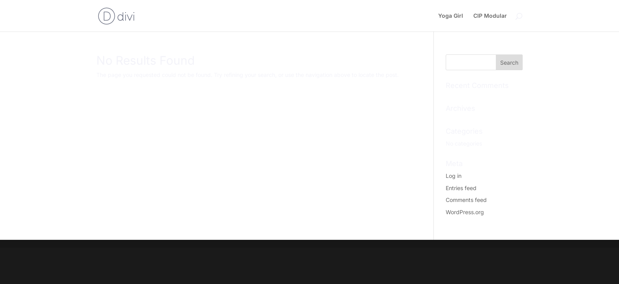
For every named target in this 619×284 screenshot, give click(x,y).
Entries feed (461, 188)
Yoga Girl (450, 16)
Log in (453, 175)
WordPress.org (465, 212)
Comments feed (466, 199)
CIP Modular (490, 16)
